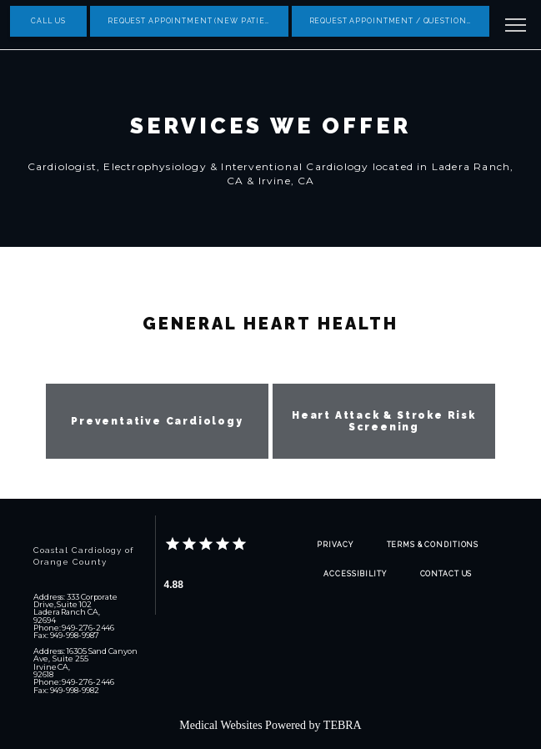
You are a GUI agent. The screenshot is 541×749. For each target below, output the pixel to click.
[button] (516, 26)
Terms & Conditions (433, 544)
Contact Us (446, 574)
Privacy (335, 544)
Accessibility (354, 574)
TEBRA (342, 725)
